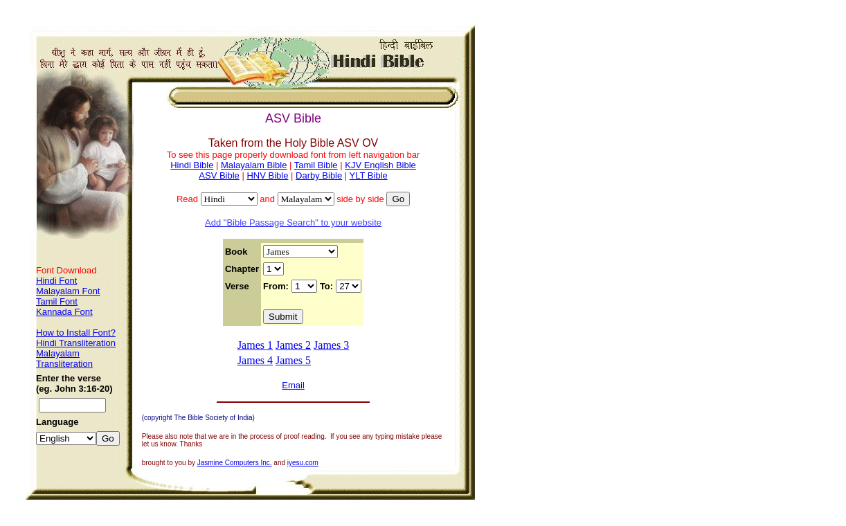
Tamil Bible (316, 165)
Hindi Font (56, 280)
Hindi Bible (191, 165)
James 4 (255, 360)
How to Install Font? (76, 332)
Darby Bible (319, 175)
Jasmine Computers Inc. (234, 462)
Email (293, 385)
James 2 (293, 345)
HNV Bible (267, 175)
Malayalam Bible (254, 165)
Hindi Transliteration (76, 343)
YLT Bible (369, 175)
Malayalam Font (68, 291)
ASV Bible (219, 175)
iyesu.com (302, 462)
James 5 (293, 360)
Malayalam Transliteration (64, 358)
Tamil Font (57, 301)
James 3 (331, 345)
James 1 (255, 345)
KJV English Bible (380, 165)
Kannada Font (64, 312)
